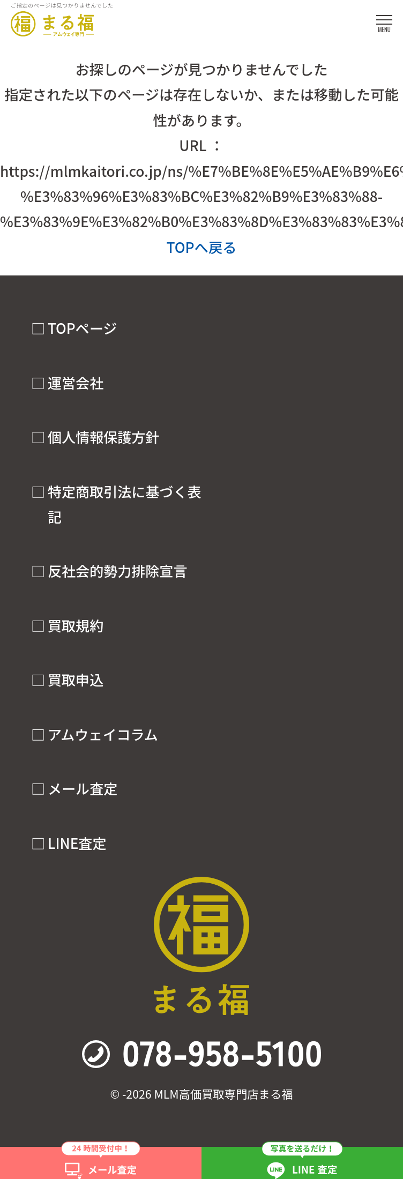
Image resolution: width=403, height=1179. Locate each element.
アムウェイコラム (103, 734)
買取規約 (75, 625)
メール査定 (82, 788)
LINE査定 (77, 843)
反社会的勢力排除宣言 (117, 571)
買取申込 (75, 679)
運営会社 (75, 382)
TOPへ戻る (201, 246)
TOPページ (82, 328)
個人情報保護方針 (103, 437)
